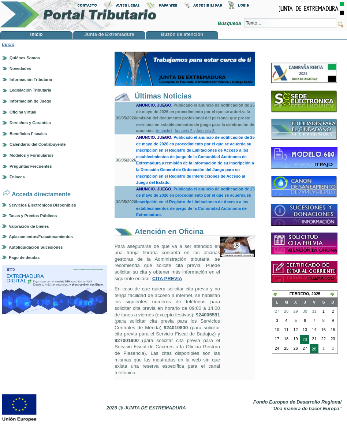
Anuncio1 (164, 131)
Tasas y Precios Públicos (33, 216)
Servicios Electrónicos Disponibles (42, 205)
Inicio (8, 44)
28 (313, 349)
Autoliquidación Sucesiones (36, 247)
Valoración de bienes (29, 226)
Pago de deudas (24, 257)
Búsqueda (230, 23)
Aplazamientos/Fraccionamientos (41, 236)
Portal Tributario (78, 15)
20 (303, 340)
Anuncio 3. (205, 131)
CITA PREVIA (167, 278)
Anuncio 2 (183, 131)
